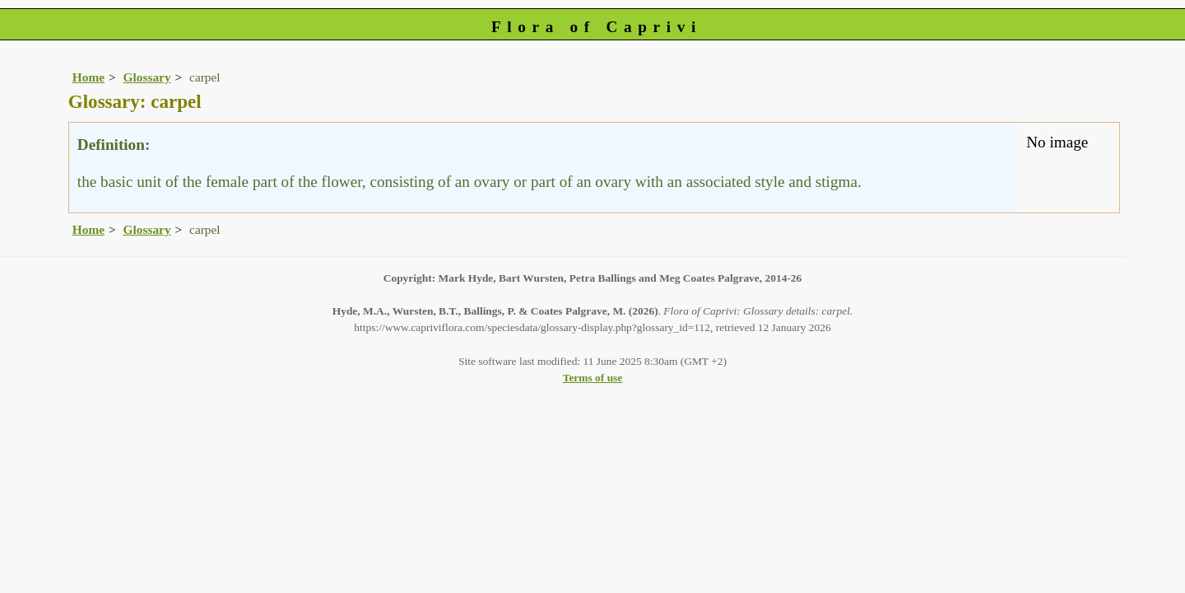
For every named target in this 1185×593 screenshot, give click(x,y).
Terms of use (593, 377)
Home (88, 77)
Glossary (147, 77)
